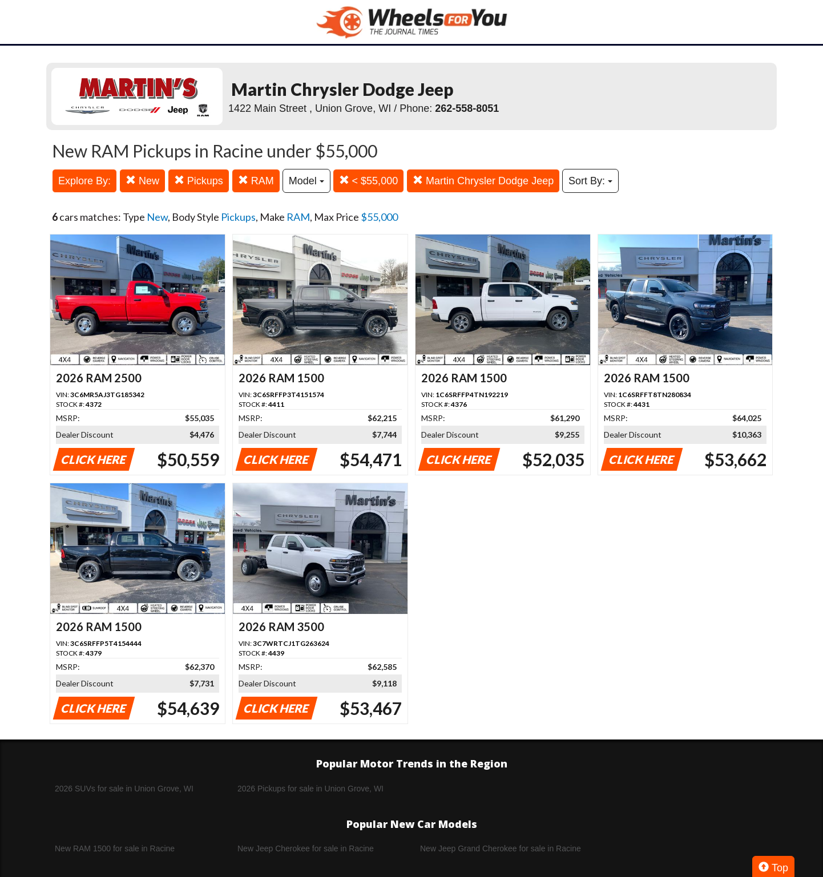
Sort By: (590, 181)
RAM (256, 181)
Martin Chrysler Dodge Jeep (483, 181)
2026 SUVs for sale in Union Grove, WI (124, 788)
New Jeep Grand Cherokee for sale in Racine (500, 848)
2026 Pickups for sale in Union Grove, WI (310, 788)
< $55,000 (368, 181)
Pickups (198, 181)
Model (306, 181)
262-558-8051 (467, 108)
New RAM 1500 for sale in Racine (115, 848)
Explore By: (84, 181)
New (142, 181)
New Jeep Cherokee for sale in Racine (305, 848)
